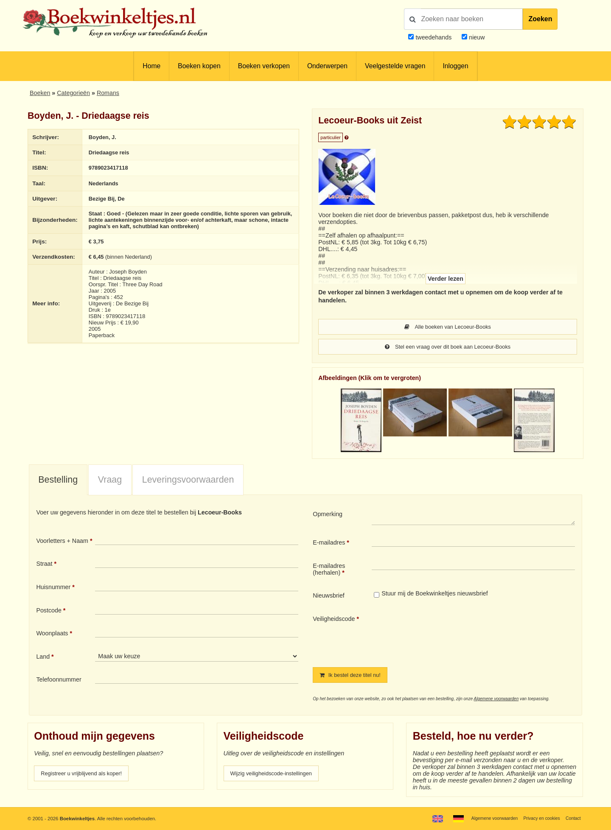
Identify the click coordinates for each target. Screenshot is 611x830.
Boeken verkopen (264, 66)
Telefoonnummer (58, 680)
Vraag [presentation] (110, 480)
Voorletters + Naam (62, 541)
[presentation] (442, 634)
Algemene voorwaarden (496, 700)
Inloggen (455, 66)
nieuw (476, 37)
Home (151, 66)
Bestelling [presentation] (58, 480)
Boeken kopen (199, 66)
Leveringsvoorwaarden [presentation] (188, 480)
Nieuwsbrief (329, 596)
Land (43, 657)
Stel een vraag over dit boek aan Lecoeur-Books (447, 347)
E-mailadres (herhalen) (329, 570)
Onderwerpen (327, 66)
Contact (572, 818)
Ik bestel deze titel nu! (353, 676)
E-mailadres (329, 543)
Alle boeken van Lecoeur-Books (447, 327)
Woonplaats (52, 634)
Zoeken (540, 18)
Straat (44, 564)
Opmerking (327, 514)
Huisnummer (53, 587)
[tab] (58, 481)
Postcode (48, 611)
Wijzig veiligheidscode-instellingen (276, 774)
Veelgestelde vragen (395, 66)
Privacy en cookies (538, 818)
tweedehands (433, 37)
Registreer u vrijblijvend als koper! (86, 774)
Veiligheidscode (334, 619)
